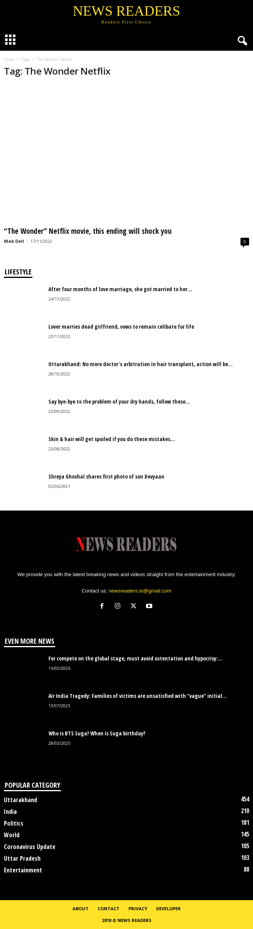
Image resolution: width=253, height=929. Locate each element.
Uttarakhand (20, 800)
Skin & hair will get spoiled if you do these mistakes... (111, 439)
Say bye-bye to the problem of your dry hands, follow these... (119, 401)
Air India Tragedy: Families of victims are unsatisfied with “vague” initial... (137, 695)
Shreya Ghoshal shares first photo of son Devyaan (106, 476)
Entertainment (23, 870)
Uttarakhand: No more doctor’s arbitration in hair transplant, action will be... (140, 364)
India (10, 811)
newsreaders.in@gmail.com (140, 591)
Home (9, 59)
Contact (108, 908)
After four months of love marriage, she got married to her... (120, 289)
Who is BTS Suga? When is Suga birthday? (96, 733)
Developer (168, 908)
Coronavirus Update (29, 846)
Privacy (137, 908)
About (81, 908)
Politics (13, 823)
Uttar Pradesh (22, 858)
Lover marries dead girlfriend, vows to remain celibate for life (121, 326)
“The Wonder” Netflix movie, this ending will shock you (88, 231)
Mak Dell (14, 241)
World (12, 835)
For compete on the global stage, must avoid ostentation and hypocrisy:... (135, 658)
